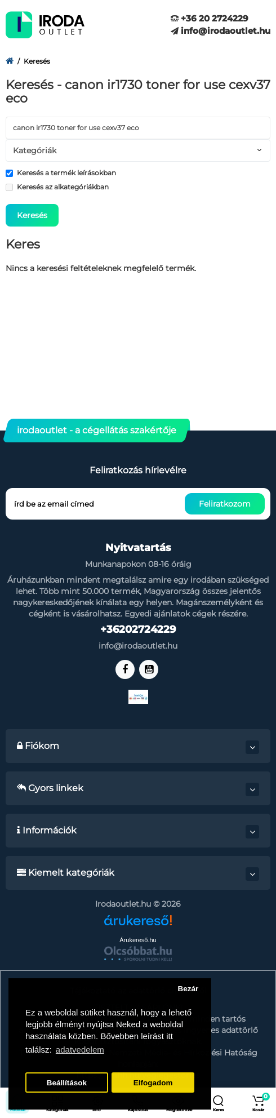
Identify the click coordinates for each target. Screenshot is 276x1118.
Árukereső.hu (137, 940)
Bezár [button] (187, 988)
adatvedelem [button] (80, 1049)
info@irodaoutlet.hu (220, 30)
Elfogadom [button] (153, 1083)
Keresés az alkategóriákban (57, 187)
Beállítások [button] (67, 1083)
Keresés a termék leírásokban (61, 172)
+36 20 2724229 (209, 18)
